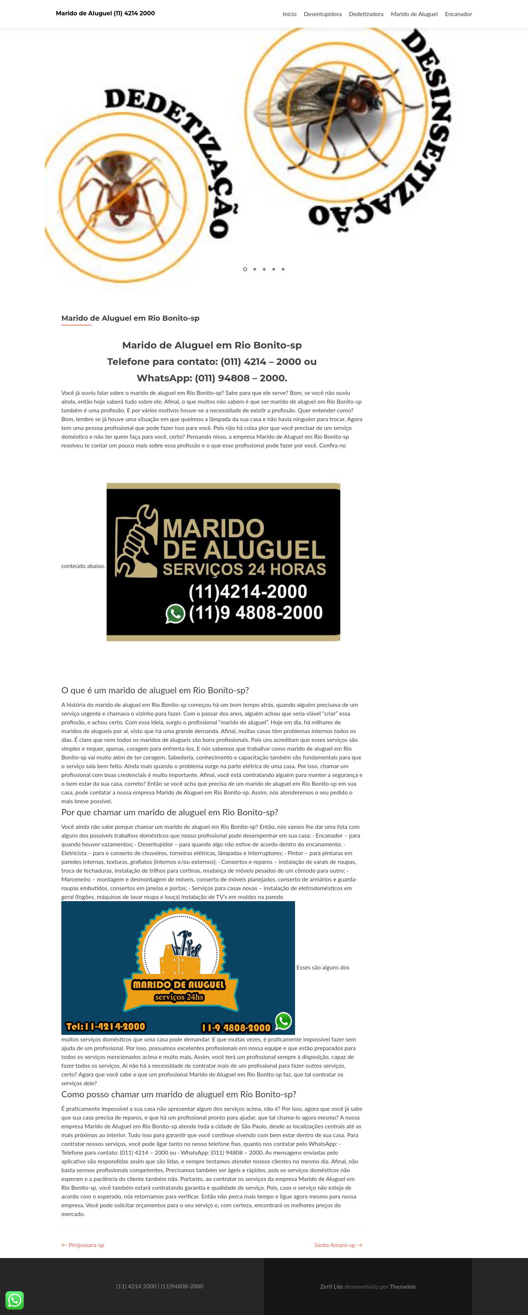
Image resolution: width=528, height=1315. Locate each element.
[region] (264, 146)
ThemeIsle (403, 1286)
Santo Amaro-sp (338, 1244)
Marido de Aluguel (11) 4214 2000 (105, 13)
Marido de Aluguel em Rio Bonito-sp (130, 318)
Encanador (458, 13)
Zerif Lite (332, 1286)
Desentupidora (323, 13)
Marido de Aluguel (414, 13)
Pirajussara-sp (82, 1244)
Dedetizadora (366, 13)
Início (289, 13)
